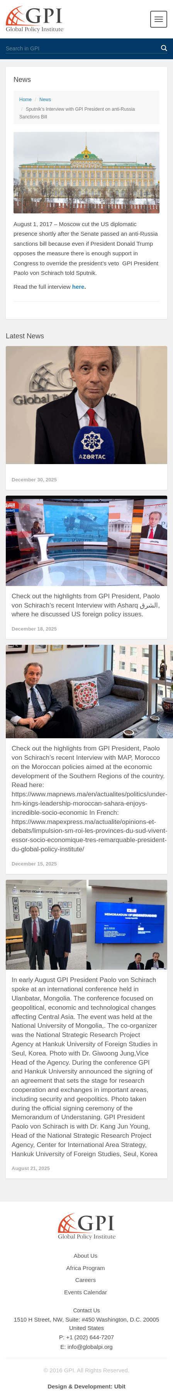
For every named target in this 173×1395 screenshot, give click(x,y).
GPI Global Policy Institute (34, 19)
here (78, 286)
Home (25, 99)
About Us (86, 1255)
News (45, 99)
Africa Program (85, 1268)
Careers (85, 1280)
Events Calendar (85, 1292)
